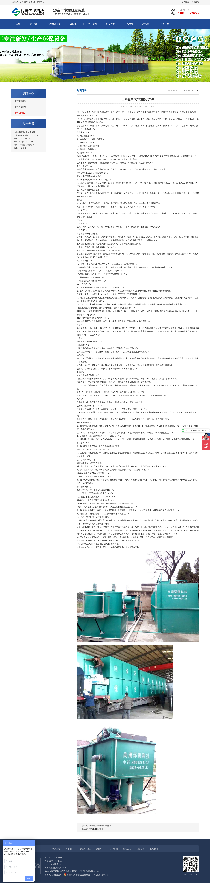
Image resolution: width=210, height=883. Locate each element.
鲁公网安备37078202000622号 (79, 875)
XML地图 (96, 875)
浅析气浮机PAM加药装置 (94, 829)
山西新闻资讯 (20, 101)
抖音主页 (165, 24)
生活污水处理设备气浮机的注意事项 (98, 826)
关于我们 (185, 2)
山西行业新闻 (20, 107)
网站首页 (56, 849)
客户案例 (92, 24)
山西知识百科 (20, 113)
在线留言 (128, 24)
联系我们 (195, 2)
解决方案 (110, 24)
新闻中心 (74, 24)
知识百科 (195, 90)
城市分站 (104, 875)
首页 (18, 24)
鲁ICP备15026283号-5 (54, 875)
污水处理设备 (54, 24)
